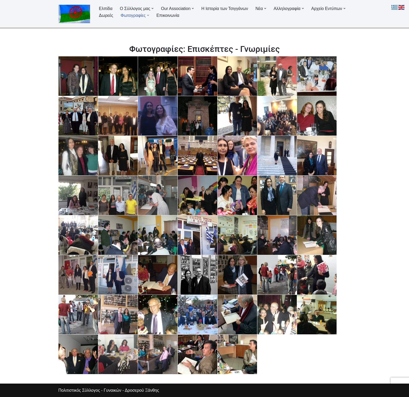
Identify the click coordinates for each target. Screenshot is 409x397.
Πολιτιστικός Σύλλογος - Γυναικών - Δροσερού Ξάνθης (108, 390)
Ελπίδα (105, 8)
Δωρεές (106, 15)
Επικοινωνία (167, 15)
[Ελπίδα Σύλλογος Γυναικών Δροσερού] (74, 14)
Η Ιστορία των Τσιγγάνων (224, 8)
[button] (152, 8)
